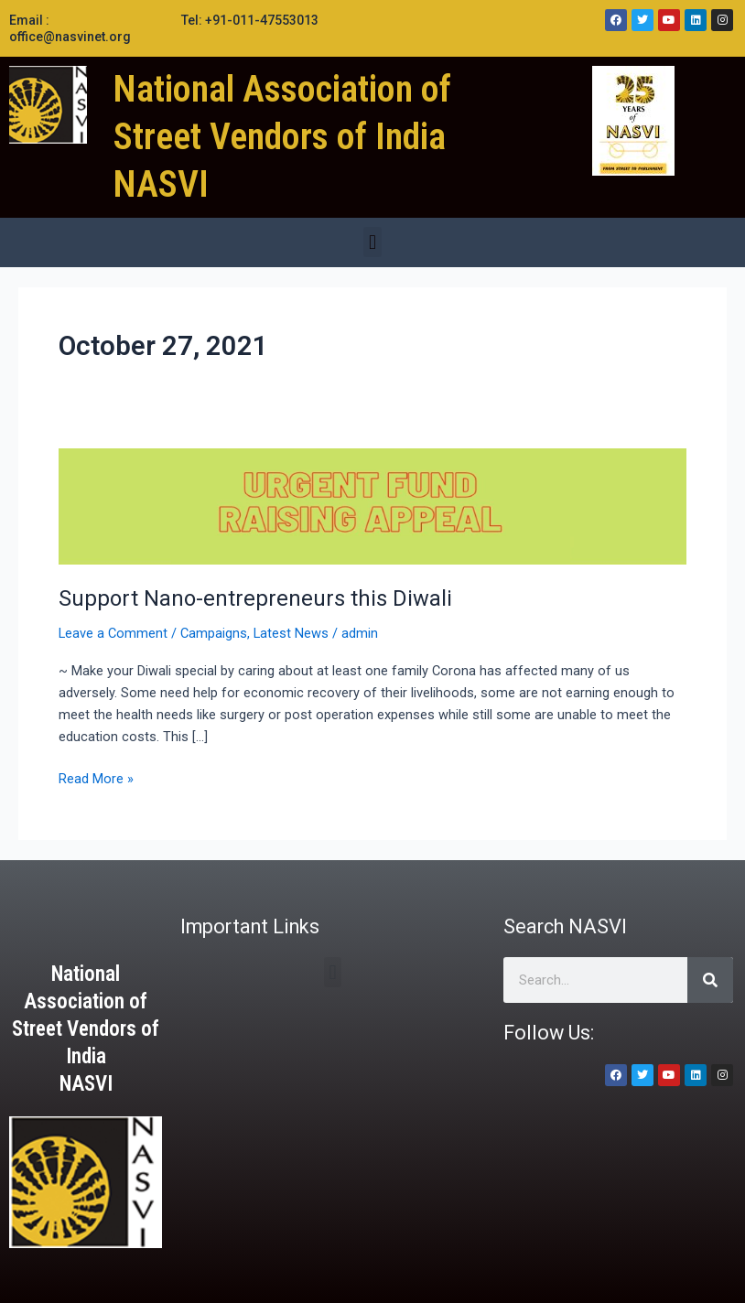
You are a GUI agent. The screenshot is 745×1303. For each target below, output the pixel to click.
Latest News (291, 633)
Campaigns (213, 633)
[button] (372, 242)
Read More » (96, 777)
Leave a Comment (113, 633)
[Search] (710, 980)
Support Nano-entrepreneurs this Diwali (255, 598)
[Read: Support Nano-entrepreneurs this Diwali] (372, 506)
